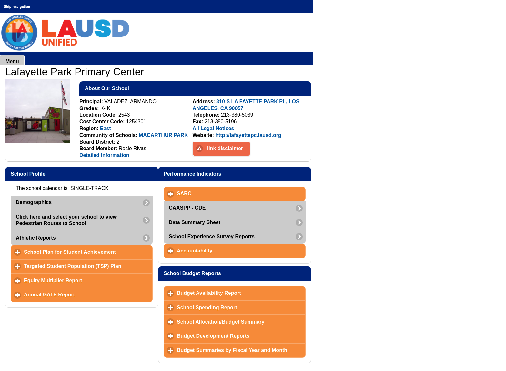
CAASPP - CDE (187, 208)
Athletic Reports (36, 238)
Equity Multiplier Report (83, 280)
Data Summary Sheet (194, 222)
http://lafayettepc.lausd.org (248, 135)
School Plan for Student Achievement (88, 252)
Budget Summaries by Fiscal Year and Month (241, 350)
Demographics (34, 202)
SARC (214, 193)
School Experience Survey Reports (212, 236)
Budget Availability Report (239, 293)
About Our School (138, 88)
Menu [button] (12, 61)
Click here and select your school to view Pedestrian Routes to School (66, 220)
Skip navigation (17, 6)
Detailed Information (104, 155)
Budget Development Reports (241, 336)
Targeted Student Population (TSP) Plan (88, 266)
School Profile (59, 174)
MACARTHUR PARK (163, 135)
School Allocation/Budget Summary (241, 322)
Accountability (225, 250)
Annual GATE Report (79, 294)
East (105, 128)
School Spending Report (237, 307)
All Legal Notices (213, 128)
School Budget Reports (224, 273)
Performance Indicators (224, 174)
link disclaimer (225, 148)
